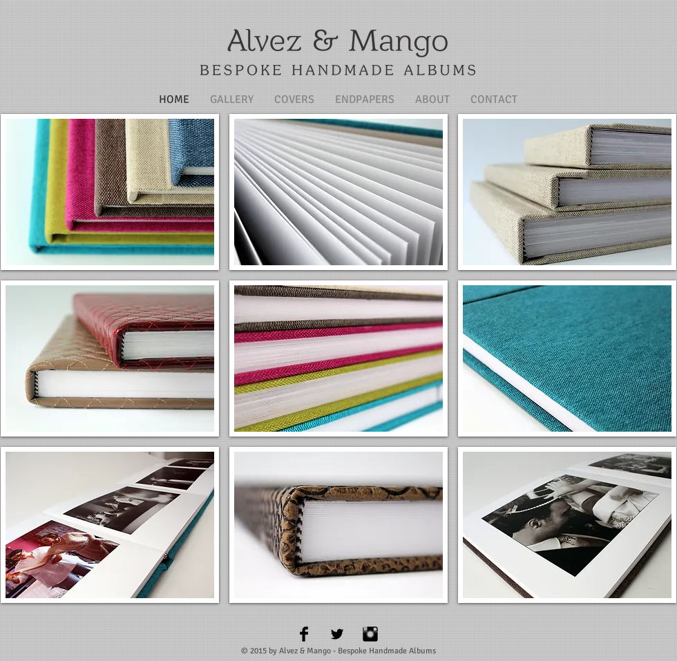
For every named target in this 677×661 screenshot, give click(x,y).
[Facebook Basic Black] (304, 634)
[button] (110, 192)
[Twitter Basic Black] (337, 634)
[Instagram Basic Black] (370, 634)
